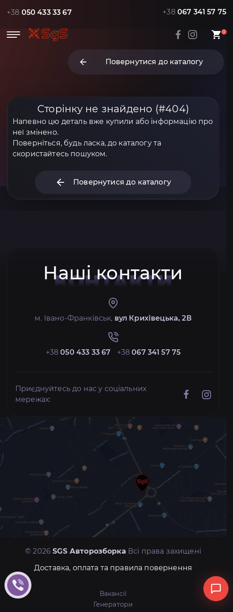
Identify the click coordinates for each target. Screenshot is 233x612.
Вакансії (113, 594)
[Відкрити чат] (216, 588)
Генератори (113, 604)
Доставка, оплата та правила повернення (113, 568)
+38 (39, 12)
